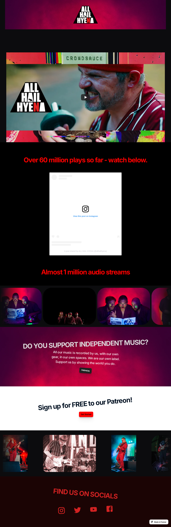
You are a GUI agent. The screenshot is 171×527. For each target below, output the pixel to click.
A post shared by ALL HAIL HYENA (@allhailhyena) (85, 251)
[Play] (85, 97)
